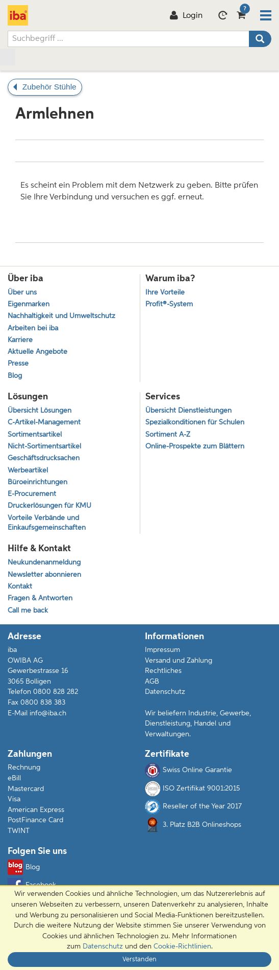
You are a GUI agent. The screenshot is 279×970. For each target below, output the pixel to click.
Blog (15, 376)
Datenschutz (165, 691)
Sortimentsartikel (35, 435)
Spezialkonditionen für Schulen (194, 422)
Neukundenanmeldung (44, 562)
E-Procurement (32, 494)
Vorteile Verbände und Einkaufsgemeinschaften (47, 523)
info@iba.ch (48, 713)
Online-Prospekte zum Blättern (194, 446)
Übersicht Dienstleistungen (188, 411)
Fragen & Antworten (40, 598)
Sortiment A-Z (167, 435)
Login (185, 16)
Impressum (162, 649)
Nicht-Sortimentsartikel (44, 446)
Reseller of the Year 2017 (193, 807)
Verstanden (139, 959)
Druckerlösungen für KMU (49, 506)
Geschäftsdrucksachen (44, 458)
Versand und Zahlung (178, 660)
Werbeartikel (28, 470)
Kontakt (20, 586)
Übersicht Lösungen (39, 411)
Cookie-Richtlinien (182, 946)
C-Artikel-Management (44, 422)
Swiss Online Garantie (188, 770)
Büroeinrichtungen (37, 482)
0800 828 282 (55, 691)
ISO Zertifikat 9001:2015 (192, 788)
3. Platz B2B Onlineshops (193, 824)
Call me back (28, 610)
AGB (152, 681)
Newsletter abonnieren (44, 575)
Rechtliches (163, 670)
